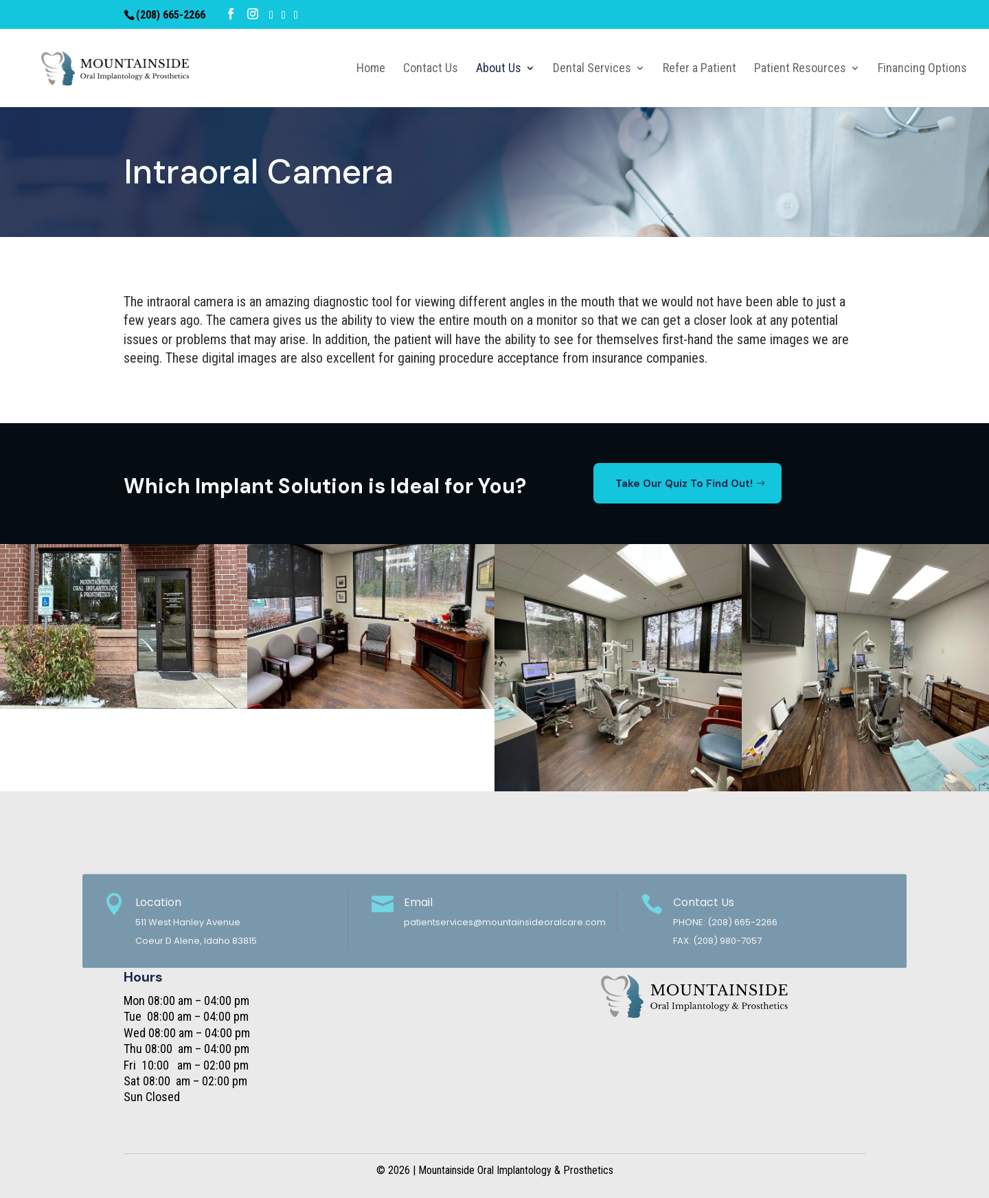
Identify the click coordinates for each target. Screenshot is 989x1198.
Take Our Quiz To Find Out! (684, 483)
